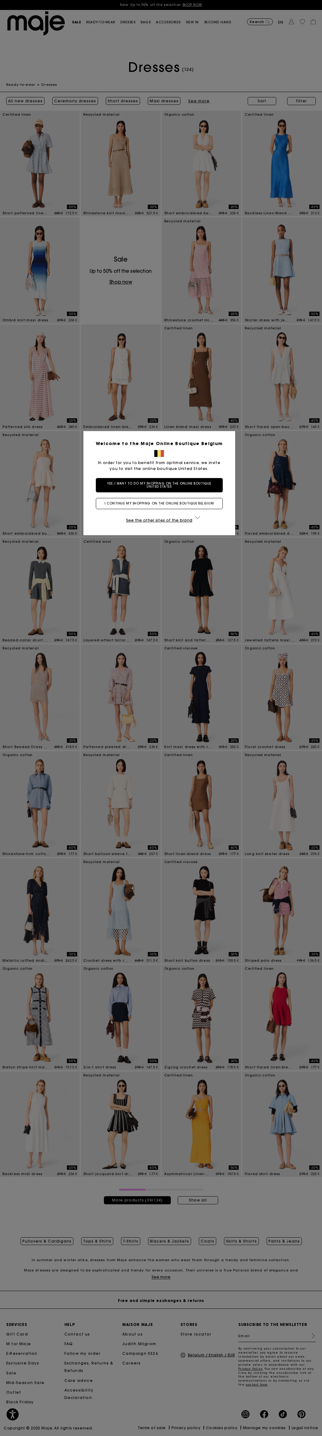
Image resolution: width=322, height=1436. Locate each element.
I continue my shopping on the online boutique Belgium (161, 503)
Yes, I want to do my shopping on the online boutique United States (161, 485)
